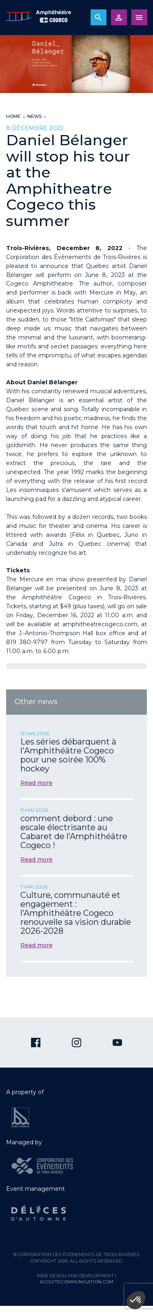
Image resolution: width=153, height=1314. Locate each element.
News (34, 116)
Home (13, 116)
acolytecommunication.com (76, 1282)
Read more (36, 783)
